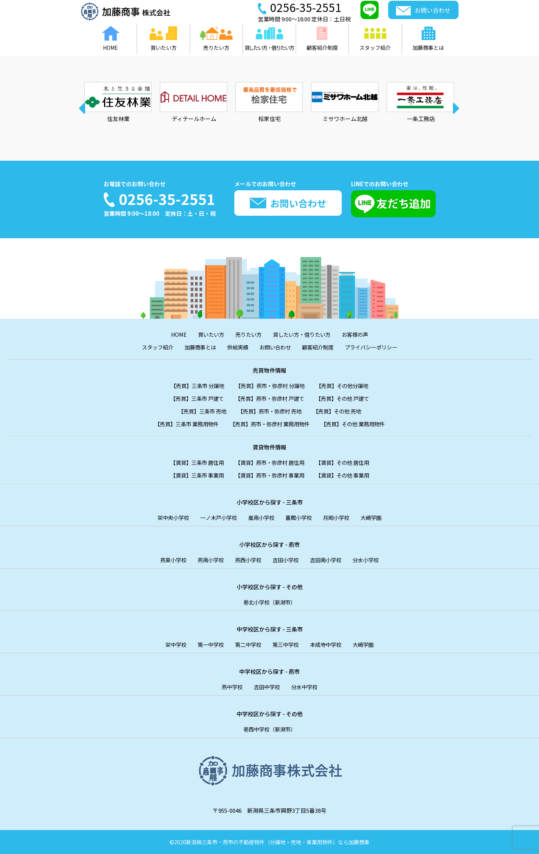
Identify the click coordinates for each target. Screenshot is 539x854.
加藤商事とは (196, 347)
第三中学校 (286, 644)
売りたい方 (247, 334)
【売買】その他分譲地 (347, 386)
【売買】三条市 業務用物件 (181, 424)
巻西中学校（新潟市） (269, 729)
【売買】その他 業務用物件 (357, 424)
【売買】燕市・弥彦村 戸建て (269, 398)
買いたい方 (208, 334)
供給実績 (236, 347)
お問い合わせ (275, 347)
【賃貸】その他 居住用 (346, 462)
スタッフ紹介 (151, 347)
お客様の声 (359, 334)
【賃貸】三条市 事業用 (192, 475)
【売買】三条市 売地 (198, 411)
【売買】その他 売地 (341, 411)
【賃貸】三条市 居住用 (192, 462)
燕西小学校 (247, 560)
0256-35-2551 (166, 198)
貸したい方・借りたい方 (303, 334)
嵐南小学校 (261, 517)
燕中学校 (230, 687)
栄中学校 (171, 644)
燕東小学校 (169, 560)
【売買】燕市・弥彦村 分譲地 (270, 386)
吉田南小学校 (328, 560)
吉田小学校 (286, 560)
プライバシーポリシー (376, 347)
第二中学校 (247, 644)
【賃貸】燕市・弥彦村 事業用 (269, 475)
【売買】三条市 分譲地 (193, 386)
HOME (174, 334)
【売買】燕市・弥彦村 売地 (269, 411)
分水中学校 (306, 687)
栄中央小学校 (168, 517)
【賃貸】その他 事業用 (346, 475)
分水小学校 (371, 560)
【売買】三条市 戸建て (192, 398)
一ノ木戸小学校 (216, 517)
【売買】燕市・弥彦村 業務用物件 (269, 424)
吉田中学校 (267, 687)
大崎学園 (376, 517)
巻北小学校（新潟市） (269, 602)
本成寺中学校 (328, 644)
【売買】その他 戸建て (346, 398)
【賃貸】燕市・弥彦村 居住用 (269, 462)
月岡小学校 (340, 517)
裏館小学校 (300, 517)
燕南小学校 (208, 560)
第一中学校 (208, 644)
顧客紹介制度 (320, 347)
